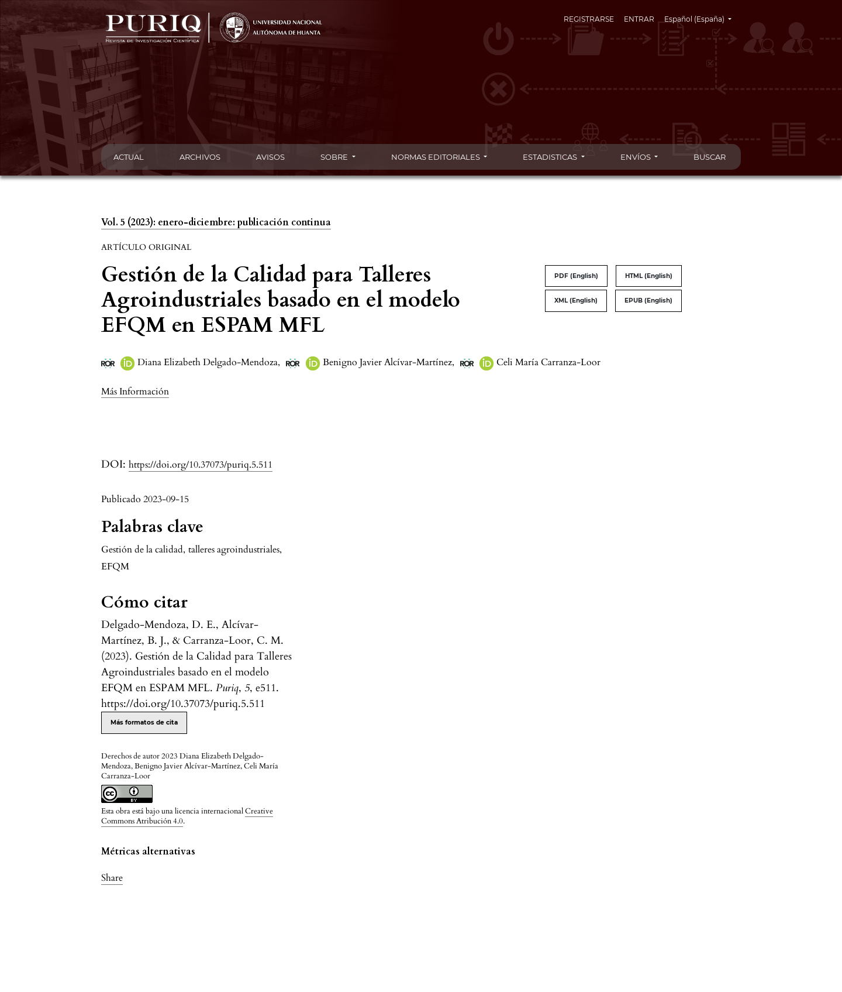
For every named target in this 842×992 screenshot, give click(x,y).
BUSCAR (709, 157)
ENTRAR (639, 19)
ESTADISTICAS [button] (551, 157)
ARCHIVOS (200, 157)
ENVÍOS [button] (636, 157)
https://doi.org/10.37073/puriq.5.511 (200, 464)
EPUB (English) (648, 300)
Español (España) (702, 17)
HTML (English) (648, 276)
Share (112, 877)
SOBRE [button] (335, 157)
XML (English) (576, 300)
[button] (135, 391)
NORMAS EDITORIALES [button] (436, 157)
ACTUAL (128, 157)
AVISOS (270, 157)
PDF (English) (576, 276)
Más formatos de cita (144, 722)
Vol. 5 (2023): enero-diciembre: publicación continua (216, 222)
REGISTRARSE (589, 19)
